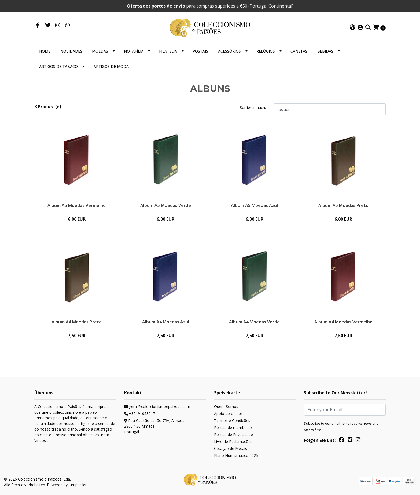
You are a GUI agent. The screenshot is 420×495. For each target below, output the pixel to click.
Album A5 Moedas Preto (343, 205)
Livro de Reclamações (233, 441)
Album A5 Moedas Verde (165, 205)
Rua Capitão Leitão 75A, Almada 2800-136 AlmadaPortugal (154, 426)
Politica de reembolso (233, 427)
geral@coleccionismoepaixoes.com (157, 406)
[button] (352, 27)
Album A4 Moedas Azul (165, 322)
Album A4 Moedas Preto (76, 322)
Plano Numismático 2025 (236, 455)
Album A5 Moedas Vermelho (76, 205)
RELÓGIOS (265, 51)
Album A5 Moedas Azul (254, 205)
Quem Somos (226, 406)
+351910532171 (140, 413)
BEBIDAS (325, 51)
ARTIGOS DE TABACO (58, 66)
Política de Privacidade (233, 434)
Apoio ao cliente (228, 413)
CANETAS (298, 51)
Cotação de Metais (230, 448)
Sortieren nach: (253, 107)
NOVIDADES (71, 51)
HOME (44, 51)
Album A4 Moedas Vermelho (343, 322)
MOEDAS (100, 51)
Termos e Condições (232, 420)
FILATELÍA (168, 51)
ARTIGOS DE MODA (111, 66)
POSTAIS (200, 51)
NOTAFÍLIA (133, 51)
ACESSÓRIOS (229, 51)
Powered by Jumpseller (67, 484)
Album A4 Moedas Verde (254, 322)
